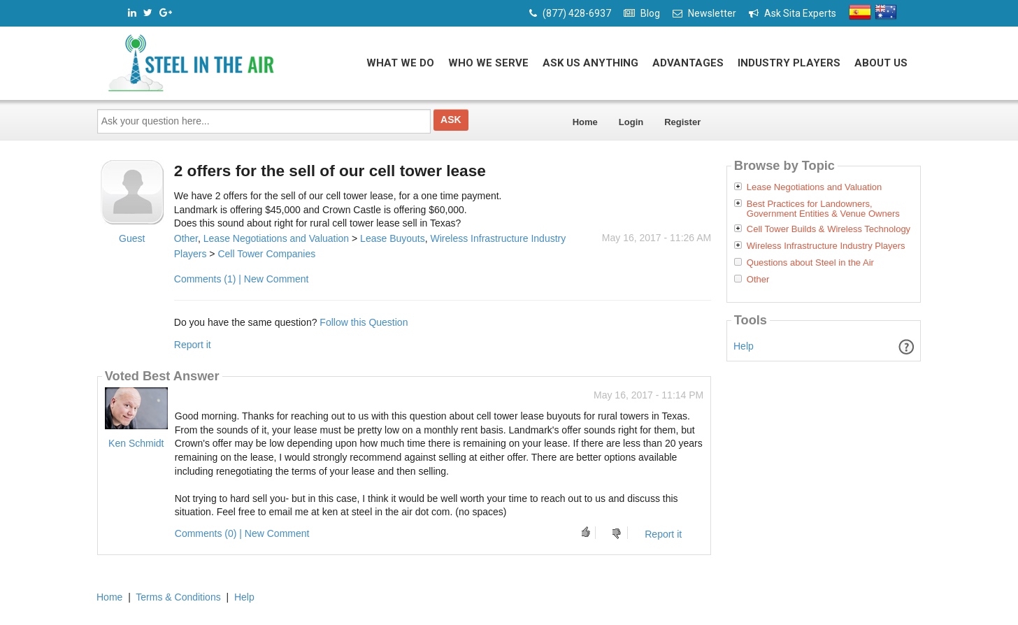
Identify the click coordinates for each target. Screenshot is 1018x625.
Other (186, 238)
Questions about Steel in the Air (810, 263)
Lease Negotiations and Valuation (276, 238)
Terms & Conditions (178, 597)
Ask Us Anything (590, 63)
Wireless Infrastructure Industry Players (826, 246)
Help (743, 346)
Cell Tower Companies (266, 253)
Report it (192, 344)
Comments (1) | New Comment (241, 279)
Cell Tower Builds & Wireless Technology (828, 229)
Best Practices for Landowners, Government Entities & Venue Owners (823, 209)
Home (585, 122)
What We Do (400, 63)
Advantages (688, 63)
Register (682, 122)
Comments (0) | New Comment (242, 533)
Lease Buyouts (392, 238)
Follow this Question (364, 322)
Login (631, 122)
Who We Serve (488, 63)
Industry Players (789, 63)
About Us (881, 63)
